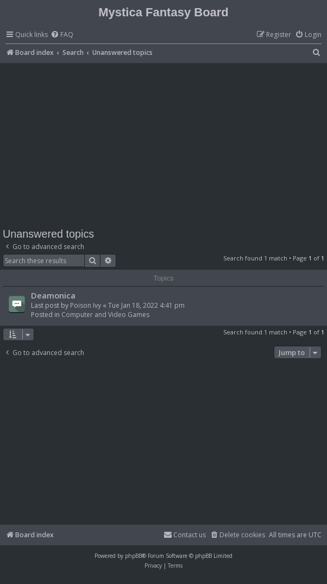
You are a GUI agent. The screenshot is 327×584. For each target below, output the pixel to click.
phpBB (133, 556)
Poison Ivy (85, 305)
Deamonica (53, 295)
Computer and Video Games (105, 314)
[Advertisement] (165, 145)
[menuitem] (62, 35)
